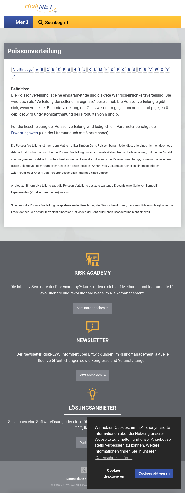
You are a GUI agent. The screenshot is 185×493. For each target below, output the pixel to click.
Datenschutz (75, 478)
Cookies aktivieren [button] (154, 473)
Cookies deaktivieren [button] (114, 473)
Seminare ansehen (91, 308)
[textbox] (107, 22)
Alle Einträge (23, 70)
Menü (22, 22)
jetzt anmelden (90, 375)
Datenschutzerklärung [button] (114, 458)
